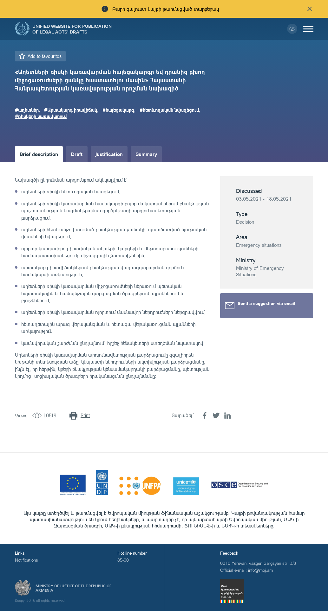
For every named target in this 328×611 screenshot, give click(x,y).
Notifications (26, 560)
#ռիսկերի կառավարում (41, 116)
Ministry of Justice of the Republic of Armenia (73, 588)
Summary (146, 154)
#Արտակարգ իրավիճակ (70, 110)
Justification (109, 154)
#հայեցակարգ (118, 110)
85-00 (123, 560)
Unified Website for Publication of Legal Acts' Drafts (72, 28)
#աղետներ (27, 110)
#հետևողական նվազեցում (169, 110)
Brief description (39, 154)
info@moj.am (260, 570)
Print (85, 415)
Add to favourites (45, 56)
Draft (77, 154)
